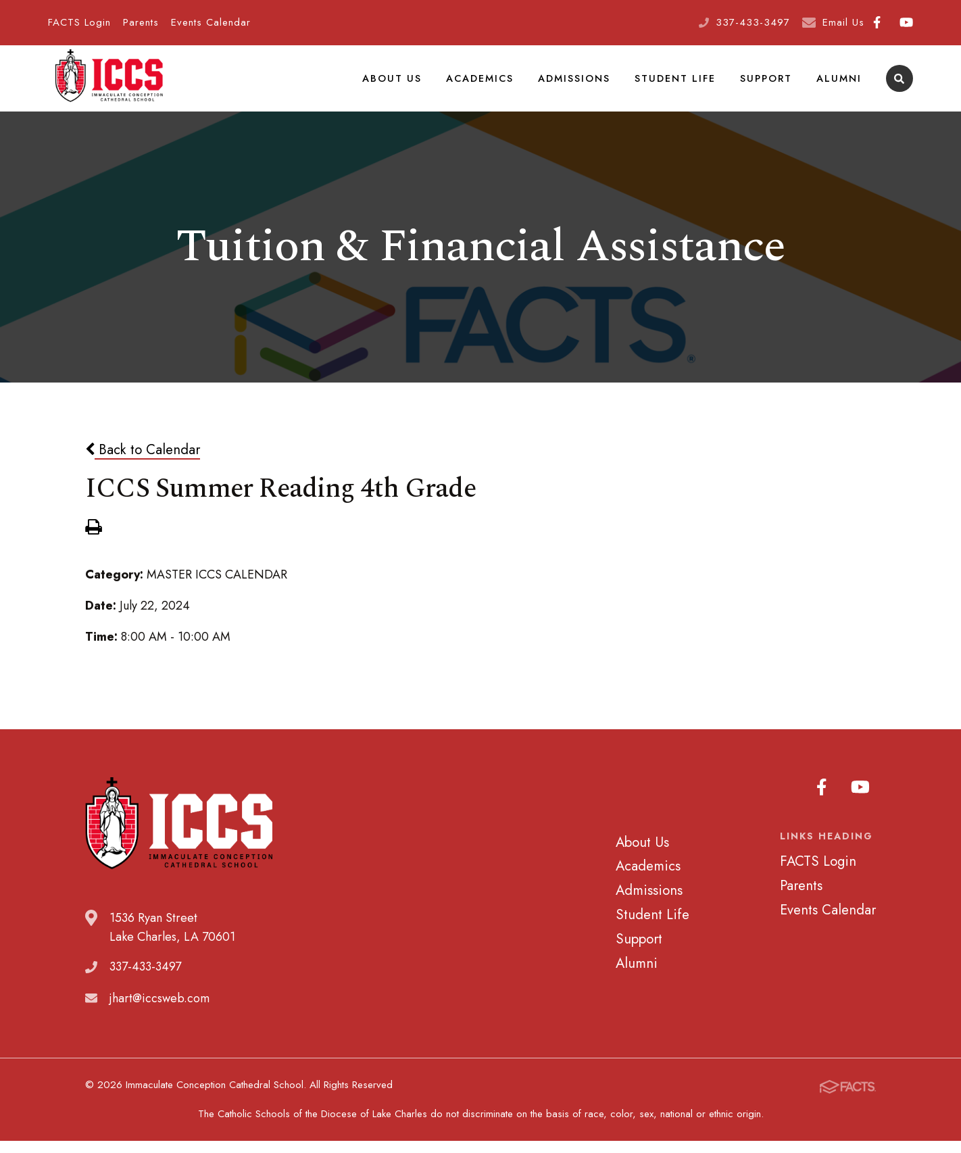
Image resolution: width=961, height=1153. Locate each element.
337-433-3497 (753, 22)
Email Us (843, 22)
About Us (396, 84)
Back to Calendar (142, 461)
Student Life (678, 84)
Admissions (577, 84)
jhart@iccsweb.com (159, 1010)
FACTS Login (79, 22)
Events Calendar (211, 22)
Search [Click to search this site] (899, 85)
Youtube (906, 22)
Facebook (877, 22)
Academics (483, 84)
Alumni (840, 84)
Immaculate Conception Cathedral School (109, 84)
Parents (141, 22)
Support (767, 84)
